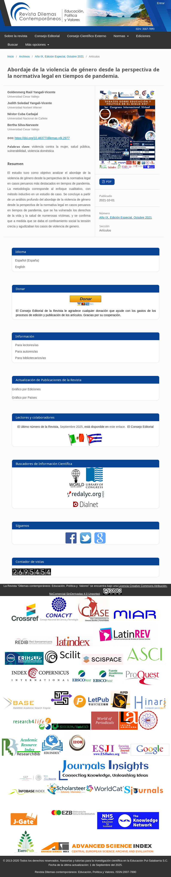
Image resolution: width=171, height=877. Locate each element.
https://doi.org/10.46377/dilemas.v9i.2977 (42, 138)
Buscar (13, 44)
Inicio (11, 56)
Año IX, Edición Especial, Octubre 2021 (59, 56)
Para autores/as (26, 351)
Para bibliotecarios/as (30, 358)
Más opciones (36, 44)
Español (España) (27, 260)
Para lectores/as (26, 345)
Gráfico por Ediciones (26, 389)
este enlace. (117, 426)
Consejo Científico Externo (86, 36)
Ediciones (143, 36)
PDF (108, 181)
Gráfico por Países (25, 397)
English (20, 267)
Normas (120, 36)
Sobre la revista (15, 36)
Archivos (24, 56)
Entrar (161, 3)
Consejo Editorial (47, 36)
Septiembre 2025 (71, 426)
